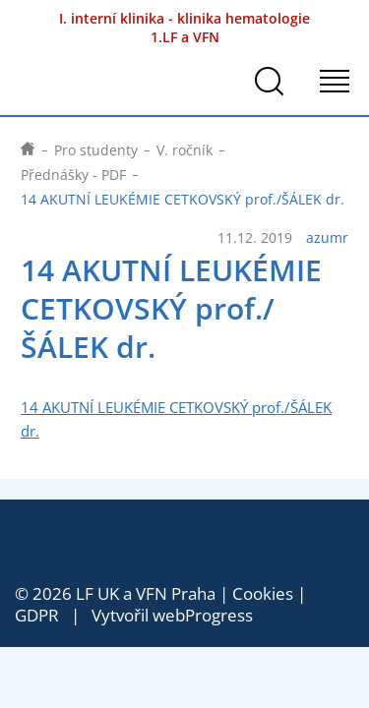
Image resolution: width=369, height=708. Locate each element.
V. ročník (184, 150)
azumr (327, 238)
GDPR (37, 615)
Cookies (262, 593)
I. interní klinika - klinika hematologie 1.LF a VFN (184, 27)
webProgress (203, 615)
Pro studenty (96, 150)
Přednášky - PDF (73, 174)
